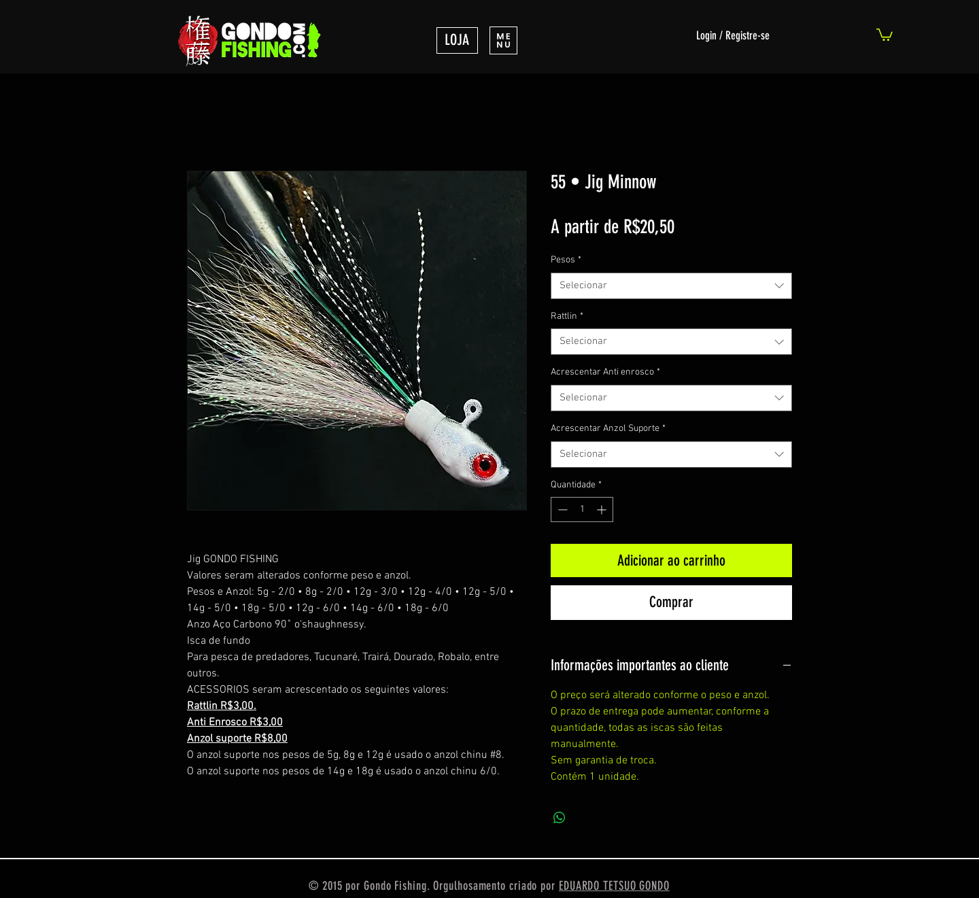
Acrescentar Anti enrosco (605, 372)
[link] (884, 34)
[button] (503, 40)
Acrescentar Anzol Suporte (608, 428)
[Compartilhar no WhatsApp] (559, 818)
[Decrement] (561, 509)
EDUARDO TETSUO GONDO (614, 885)
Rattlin (567, 316)
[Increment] (602, 509)
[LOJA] (457, 40)
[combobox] (671, 286)
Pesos (566, 260)
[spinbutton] (582, 509)
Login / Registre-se (733, 35)
